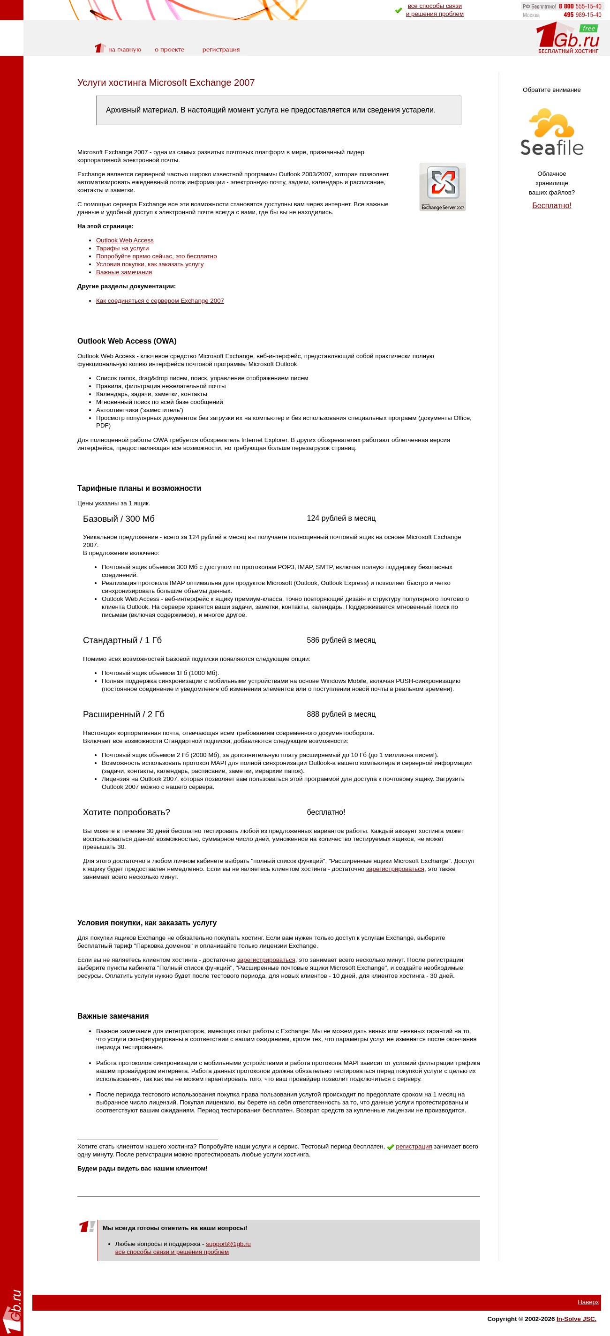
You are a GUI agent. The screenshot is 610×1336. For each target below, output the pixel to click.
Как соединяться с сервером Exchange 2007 (160, 300)
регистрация (414, 1146)
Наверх (588, 1302)
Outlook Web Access (125, 240)
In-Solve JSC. (576, 1318)
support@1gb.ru (228, 1243)
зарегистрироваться (395, 868)
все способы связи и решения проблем (172, 1251)
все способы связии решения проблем (435, 9)
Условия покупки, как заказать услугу (149, 264)
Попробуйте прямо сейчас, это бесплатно (156, 256)
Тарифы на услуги (122, 248)
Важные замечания (124, 272)
